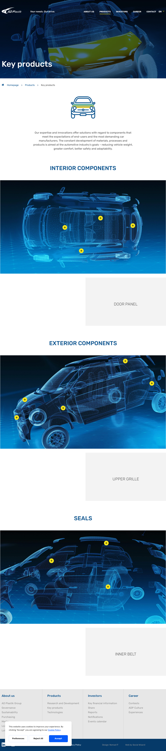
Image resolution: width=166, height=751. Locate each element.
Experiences (136, 712)
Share (91, 707)
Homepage (10, 85)
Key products (55, 707)
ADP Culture (136, 707)
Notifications (95, 717)
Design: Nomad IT (110, 745)
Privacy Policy (74, 745)
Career (137, 12)
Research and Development (63, 703)
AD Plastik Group (12, 703)
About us (89, 12)
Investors (122, 12)
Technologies (55, 712)
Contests (134, 703)
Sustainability (10, 712)
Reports (92, 712)
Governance (9, 707)
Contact (151, 12)
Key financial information (102, 703)
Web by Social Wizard (135, 745)
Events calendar (97, 721)
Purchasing (8, 717)
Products (105, 12)
